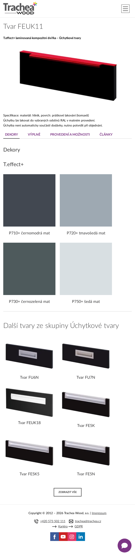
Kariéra (63, 526)
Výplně (34, 134)
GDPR (79, 526)
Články (106, 134)
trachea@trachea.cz (88, 521)
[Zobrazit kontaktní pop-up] (125, 546)
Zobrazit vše (67, 492)
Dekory (11, 134)
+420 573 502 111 (52, 521)
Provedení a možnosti (70, 134)
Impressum (99, 513)
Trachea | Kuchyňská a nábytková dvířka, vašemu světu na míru (20, 8)
